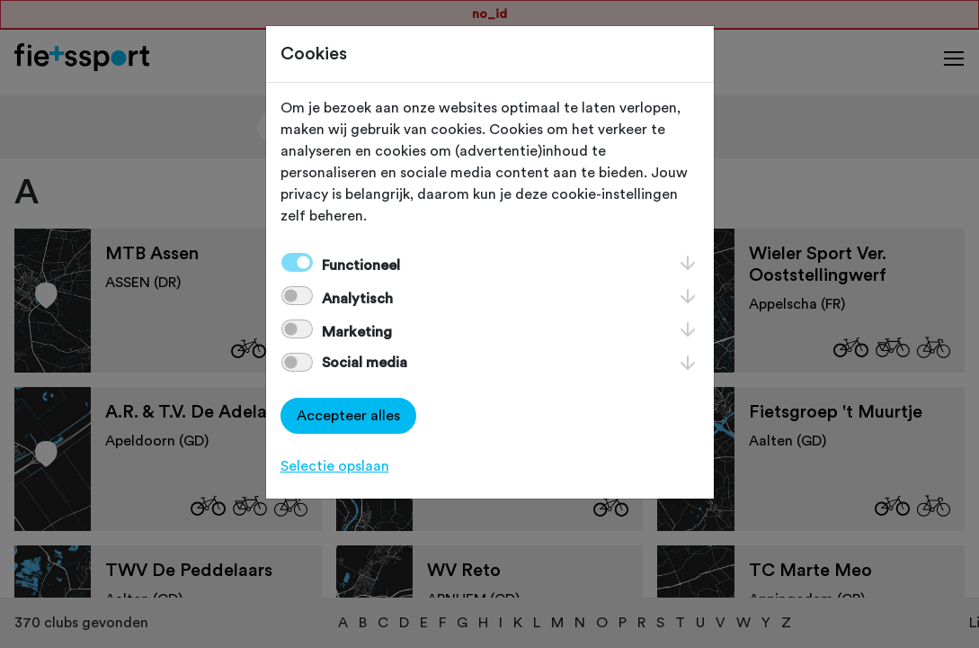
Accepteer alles (348, 416)
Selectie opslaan (334, 466)
